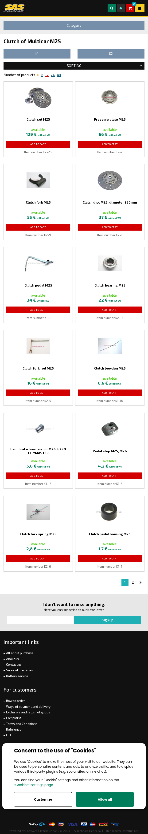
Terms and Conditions (21, 724)
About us (12, 659)
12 (47, 75)
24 (53, 75)
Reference (13, 729)
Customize (43, 799)
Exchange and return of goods (28, 712)
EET (8, 735)
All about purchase (20, 653)
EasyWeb (31, 830)
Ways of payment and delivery (28, 706)
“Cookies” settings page (33, 785)
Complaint (13, 718)
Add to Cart (38, 144)
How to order (15, 701)
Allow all (105, 799)
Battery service (17, 676)
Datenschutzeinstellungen (121, 830)
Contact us (14, 664)
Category (74, 25)
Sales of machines (19, 670)
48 (59, 75)
